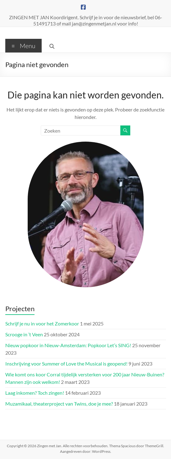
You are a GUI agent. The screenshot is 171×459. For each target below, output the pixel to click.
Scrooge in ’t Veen (24, 334)
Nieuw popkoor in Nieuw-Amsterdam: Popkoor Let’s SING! (68, 345)
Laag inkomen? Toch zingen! (34, 393)
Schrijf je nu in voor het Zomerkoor (42, 323)
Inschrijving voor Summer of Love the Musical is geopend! (66, 363)
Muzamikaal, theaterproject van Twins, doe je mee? (59, 404)
